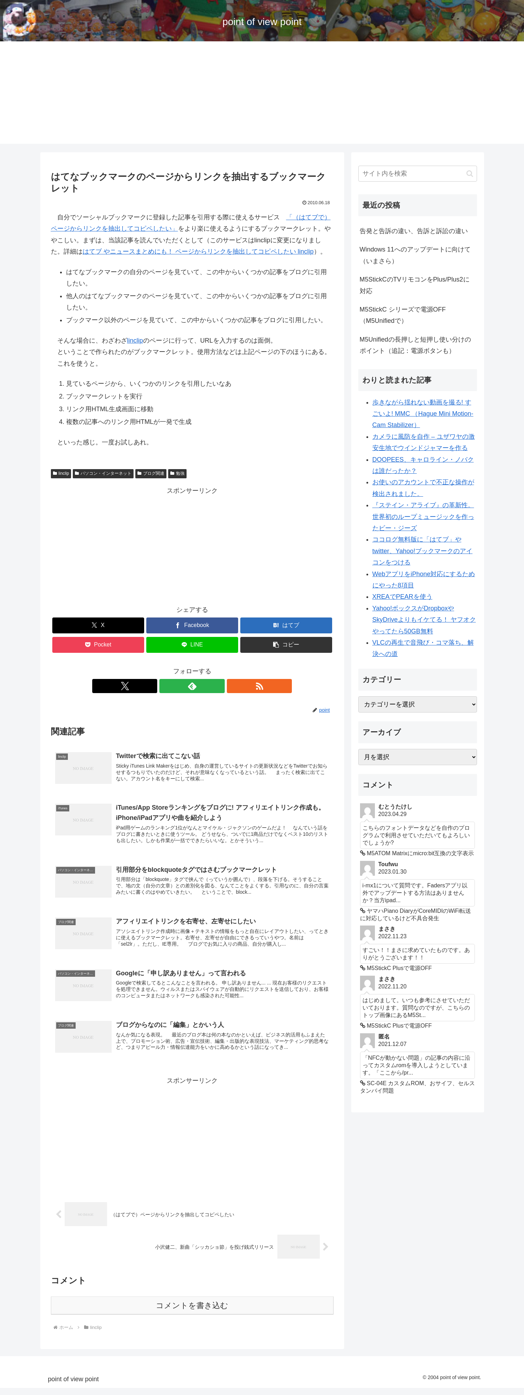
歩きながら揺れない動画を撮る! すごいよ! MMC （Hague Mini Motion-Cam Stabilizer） (422, 414)
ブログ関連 (150, 473)
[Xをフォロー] (176, 686)
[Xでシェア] (98, 625)
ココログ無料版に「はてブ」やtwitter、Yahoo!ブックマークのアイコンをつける (422, 551)
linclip (135, 340)
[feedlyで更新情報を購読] (192, 686)
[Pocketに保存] (98, 645)
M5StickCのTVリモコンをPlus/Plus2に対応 (415, 285)
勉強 (177, 473)
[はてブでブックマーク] (286, 625)
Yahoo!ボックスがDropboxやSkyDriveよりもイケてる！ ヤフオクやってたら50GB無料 (424, 620)
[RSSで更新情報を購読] (208, 686)
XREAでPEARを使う (402, 596)
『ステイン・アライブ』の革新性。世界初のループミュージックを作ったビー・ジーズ (423, 517)
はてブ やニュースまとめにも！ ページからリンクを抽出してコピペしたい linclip (198, 251)
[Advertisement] (262, 94)
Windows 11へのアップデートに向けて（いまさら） (415, 255)
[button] (286, 645)
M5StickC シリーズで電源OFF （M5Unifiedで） (403, 315)
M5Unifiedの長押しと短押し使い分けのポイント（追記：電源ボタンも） (415, 345)
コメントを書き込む (192, 1312)
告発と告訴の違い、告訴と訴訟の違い (414, 231)
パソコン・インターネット (103, 473)
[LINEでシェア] (192, 645)
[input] (417, 174)
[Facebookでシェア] (192, 625)
